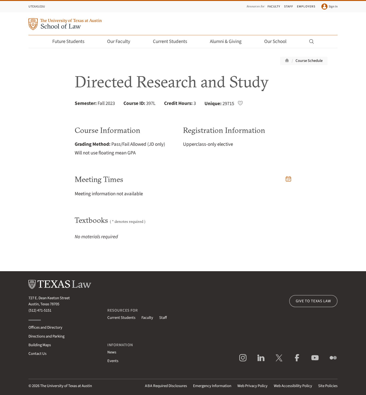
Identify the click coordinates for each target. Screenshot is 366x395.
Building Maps (39, 345)
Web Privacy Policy (252, 386)
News (111, 352)
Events (112, 361)
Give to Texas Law (313, 301)
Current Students (173, 41)
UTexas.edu (36, 6)
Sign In (329, 7)
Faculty (274, 6)
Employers (306, 6)
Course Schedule (309, 61)
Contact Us (37, 353)
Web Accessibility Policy (293, 386)
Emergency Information (212, 386)
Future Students (71, 41)
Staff (288, 6)
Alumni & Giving (229, 41)
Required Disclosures (166, 386)
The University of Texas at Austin (66, 386)
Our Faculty (122, 41)
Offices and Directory (45, 327)
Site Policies (328, 386)
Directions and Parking (46, 336)
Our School (278, 41)
